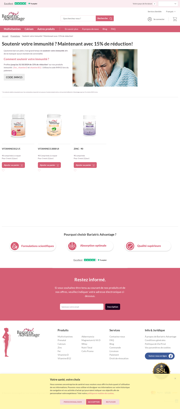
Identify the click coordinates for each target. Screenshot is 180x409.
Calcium (29, 28)
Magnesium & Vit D (91, 340)
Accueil (5, 36)
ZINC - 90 (78, 148)
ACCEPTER (94, 402)
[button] (171, 11)
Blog (105, 29)
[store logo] (13, 16)
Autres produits (46, 28)
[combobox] (87, 18)
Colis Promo (88, 351)
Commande (115, 347)
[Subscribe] (112, 307)
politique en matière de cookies (100, 393)
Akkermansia (88, 336)
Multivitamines (12, 28)
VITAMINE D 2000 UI (48, 148)
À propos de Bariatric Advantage (160, 336)
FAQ (113, 29)
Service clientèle (155, 11)
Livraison (114, 351)
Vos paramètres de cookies (158, 347)
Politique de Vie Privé (155, 344)
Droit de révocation (119, 358)
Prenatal (62, 340)
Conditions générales (155, 340)
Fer (59, 351)
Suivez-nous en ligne (158, 356)
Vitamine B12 (64, 358)
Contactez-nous (117, 336)
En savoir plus (71, 29)
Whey (84, 344)
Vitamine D (63, 354)
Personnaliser (73, 402)
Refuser (111, 402)
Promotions (15, 36)
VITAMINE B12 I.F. (11, 148)
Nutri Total (87, 347)
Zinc (60, 347)
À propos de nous (90, 29)
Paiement (114, 354)
